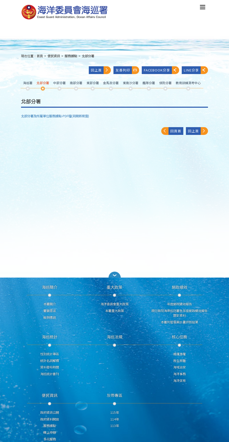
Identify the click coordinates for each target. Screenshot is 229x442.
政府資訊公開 (49, 412)
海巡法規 (114, 336)
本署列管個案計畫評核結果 (179, 322)
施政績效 (179, 287)
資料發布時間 (49, 367)
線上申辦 (49, 432)
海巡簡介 (49, 287)
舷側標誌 (49, 317)
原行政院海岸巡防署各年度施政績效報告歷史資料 (179, 313)
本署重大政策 (114, 310)
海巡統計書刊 (49, 374)
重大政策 (114, 287)
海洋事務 (179, 374)
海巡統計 (49, 336)
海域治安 (179, 367)
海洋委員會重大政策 (114, 304)
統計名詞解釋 (49, 360)
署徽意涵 (49, 310)
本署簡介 (49, 304)
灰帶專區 (114, 395)
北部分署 (88, 56)
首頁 (40, 56)
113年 (114, 425)
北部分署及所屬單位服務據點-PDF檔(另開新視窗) (55, 116)
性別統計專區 (49, 354)
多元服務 (49, 439)
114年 (114, 419)
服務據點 (71, 56)
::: (18, 58)
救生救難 (179, 360)
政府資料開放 (49, 419)
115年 (114, 412)
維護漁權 (179, 354)
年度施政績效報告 (179, 304)
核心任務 (179, 336)
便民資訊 (54, 56)
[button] (114, 275)
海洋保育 (179, 380)
